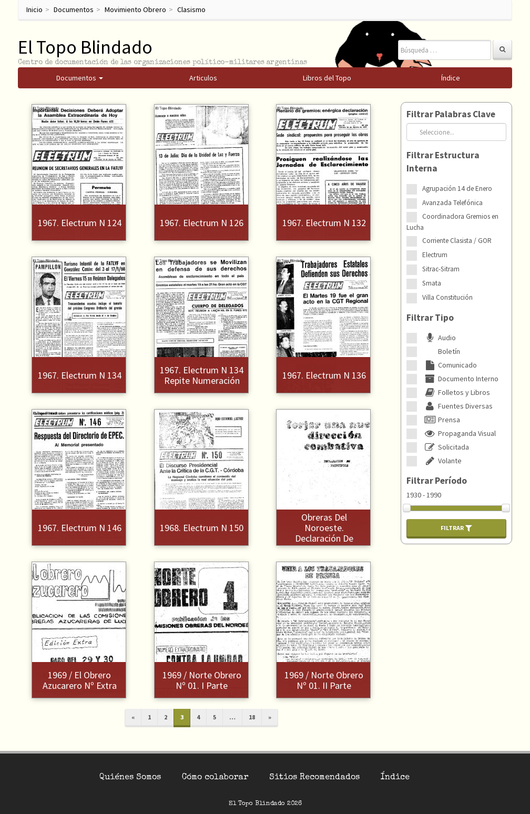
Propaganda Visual (459, 433)
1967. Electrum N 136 (324, 375)
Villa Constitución (447, 297)
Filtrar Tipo (430, 317)
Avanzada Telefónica (452, 202)
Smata (431, 283)
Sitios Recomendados (314, 778)
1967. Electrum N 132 (324, 223)
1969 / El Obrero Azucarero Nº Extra (80, 680)
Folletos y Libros (456, 392)
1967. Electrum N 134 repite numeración (201, 375)
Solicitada (445, 447)
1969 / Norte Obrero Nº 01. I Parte (201, 680)
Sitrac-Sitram (441, 268)
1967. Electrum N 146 (79, 528)
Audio (439, 337)
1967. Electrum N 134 (79, 375)
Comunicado (449, 365)
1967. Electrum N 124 (79, 223)
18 (252, 717)
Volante (442, 460)
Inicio (34, 9)
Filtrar (456, 528)
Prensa (441, 419)
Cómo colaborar (215, 778)
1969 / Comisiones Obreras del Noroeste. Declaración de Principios (324, 527)
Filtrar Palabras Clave (450, 114)
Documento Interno (460, 378)
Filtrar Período (436, 480)
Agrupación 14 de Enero (457, 188)
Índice (395, 778)
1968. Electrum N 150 (201, 528)
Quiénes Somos (130, 778)
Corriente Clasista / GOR (457, 240)
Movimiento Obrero (135, 9)
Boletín (441, 351)
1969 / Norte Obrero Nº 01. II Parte (323, 680)
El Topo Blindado (85, 47)
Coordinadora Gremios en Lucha (452, 222)
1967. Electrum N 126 (201, 223)
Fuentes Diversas (457, 406)
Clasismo (191, 9)
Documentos (74, 9)
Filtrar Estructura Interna (443, 161)
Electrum (434, 254)
